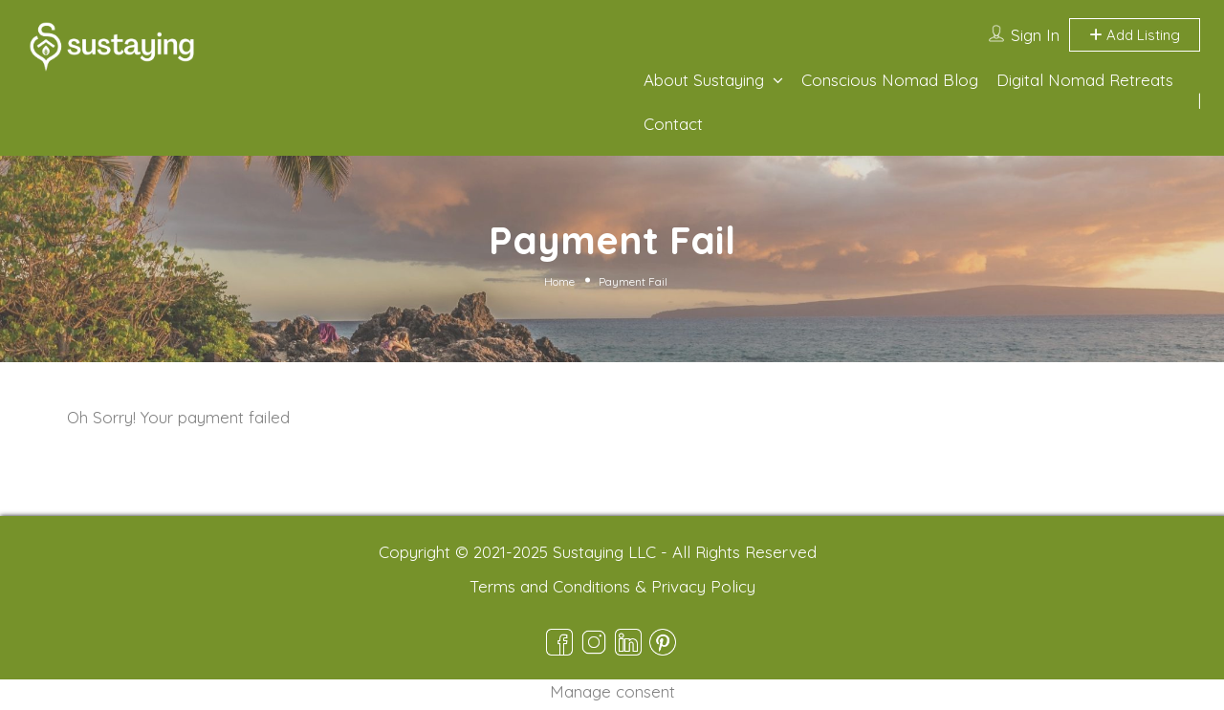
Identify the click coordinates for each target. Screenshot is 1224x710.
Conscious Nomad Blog (889, 80)
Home (559, 281)
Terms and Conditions (550, 586)
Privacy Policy (703, 586)
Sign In (1035, 35)
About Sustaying (704, 80)
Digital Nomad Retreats (1084, 80)
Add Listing (1134, 35)
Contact (673, 124)
